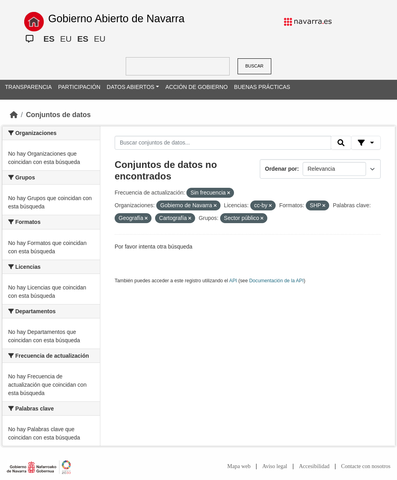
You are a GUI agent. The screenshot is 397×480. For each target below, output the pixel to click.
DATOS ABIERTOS (130, 87)
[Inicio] (14, 115)
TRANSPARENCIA (28, 87)
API (233, 280)
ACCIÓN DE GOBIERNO (196, 87)
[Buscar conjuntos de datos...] (223, 143)
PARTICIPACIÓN (79, 87)
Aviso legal (274, 466)
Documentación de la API (276, 280)
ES (49, 38)
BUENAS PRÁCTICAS (262, 87)
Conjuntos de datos (58, 115)
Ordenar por (281, 169)
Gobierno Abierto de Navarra (116, 19)
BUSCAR (254, 66)
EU (66, 38)
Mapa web (239, 466)
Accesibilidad (314, 466)
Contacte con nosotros (365, 466)
